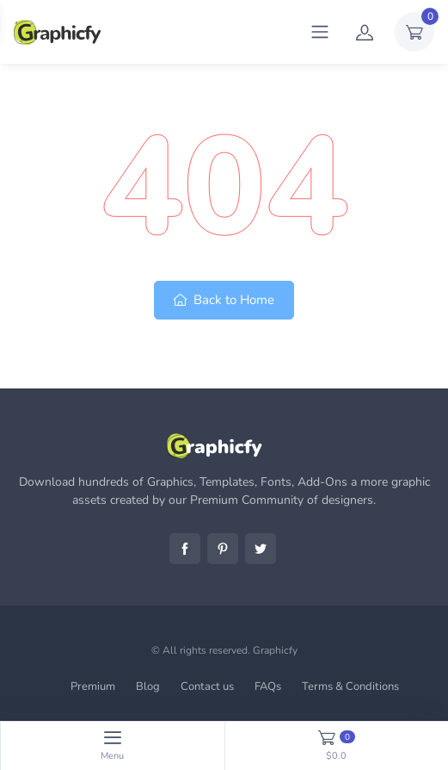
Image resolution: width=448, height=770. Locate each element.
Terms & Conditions (350, 686)
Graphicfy (275, 650)
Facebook (185, 548)
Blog (148, 686)
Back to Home (224, 299)
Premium (93, 686)
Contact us (207, 686)
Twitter (261, 548)
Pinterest (223, 548)
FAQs (268, 686)
